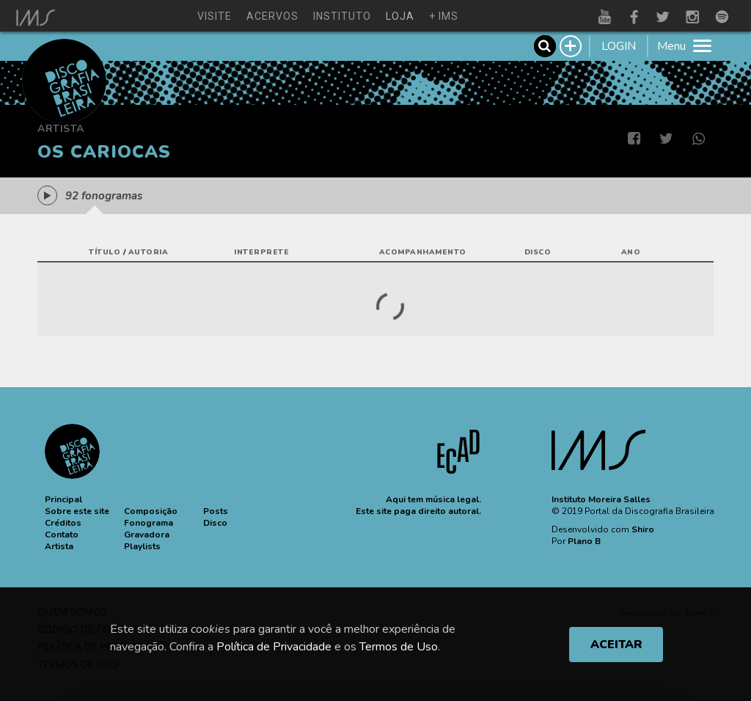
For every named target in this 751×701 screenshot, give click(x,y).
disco (538, 252)
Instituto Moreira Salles (601, 499)
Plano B (584, 541)
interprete (261, 252)
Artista (60, 129)
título (104, 252)
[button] (63, 499)
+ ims (443, 16)
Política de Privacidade (273, 647)
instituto (342, 16)
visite (214, 16)
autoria (148, 252)
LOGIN (618, 46)
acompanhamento (422, 252)
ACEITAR (616, 644)
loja (400, 16)
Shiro (642, 529)
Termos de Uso (398, 647)
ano (631, 252)
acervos (272, 16)
